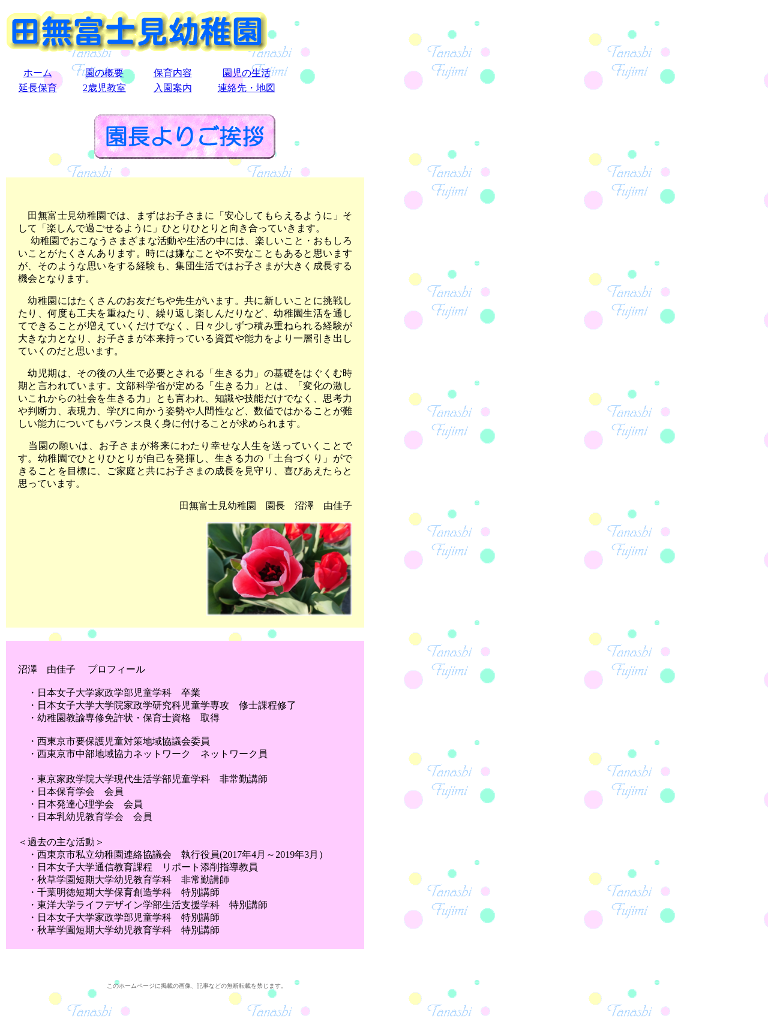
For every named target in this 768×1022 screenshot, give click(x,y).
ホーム (37, 73)
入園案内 (173, 88)
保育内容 (173, 73)
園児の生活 (247, 73)
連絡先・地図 (246, 88)
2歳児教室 (104, 88)
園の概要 (104, 73)
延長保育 (38, 88)
